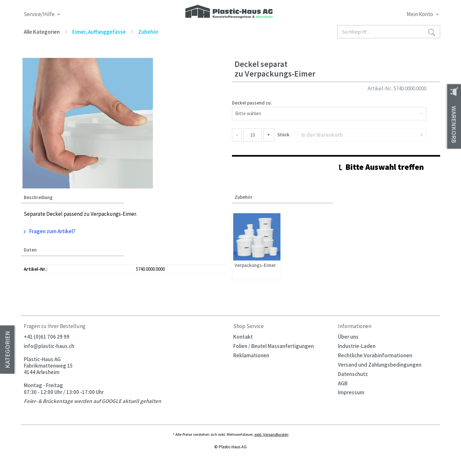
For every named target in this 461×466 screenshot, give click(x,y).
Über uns (348, 336)
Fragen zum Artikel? (50, 231)
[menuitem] (387, 15)
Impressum (351, 392)
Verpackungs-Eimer (255, 265)
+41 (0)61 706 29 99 (46, 336)
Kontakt (243, 336)
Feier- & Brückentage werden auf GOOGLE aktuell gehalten (92, 401)
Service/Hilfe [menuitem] (40, 14)
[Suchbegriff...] (388, 31)
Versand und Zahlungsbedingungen (379, 364)
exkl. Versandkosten (271, 434)
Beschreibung (38, 197)
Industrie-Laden (357, 346)
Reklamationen (251, 355)
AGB (343, 383)
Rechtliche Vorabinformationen (375, 355)
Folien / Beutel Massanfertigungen (273, 346)
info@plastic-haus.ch (49, 346)
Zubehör (244, 197)
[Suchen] (431, 32)
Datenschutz (353, 374)
